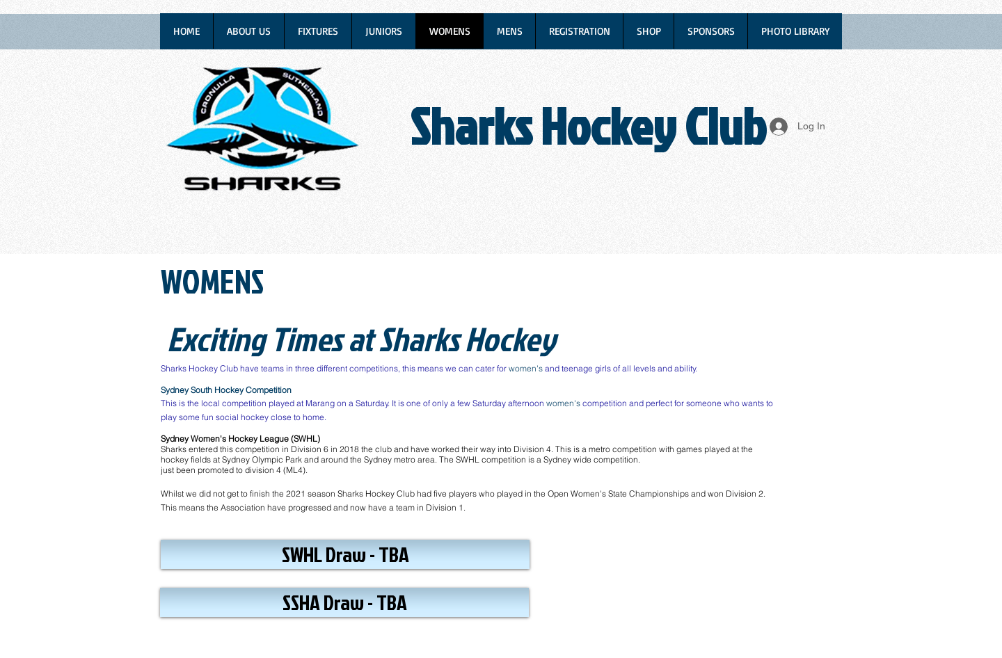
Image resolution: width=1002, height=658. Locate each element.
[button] (345, 554)
